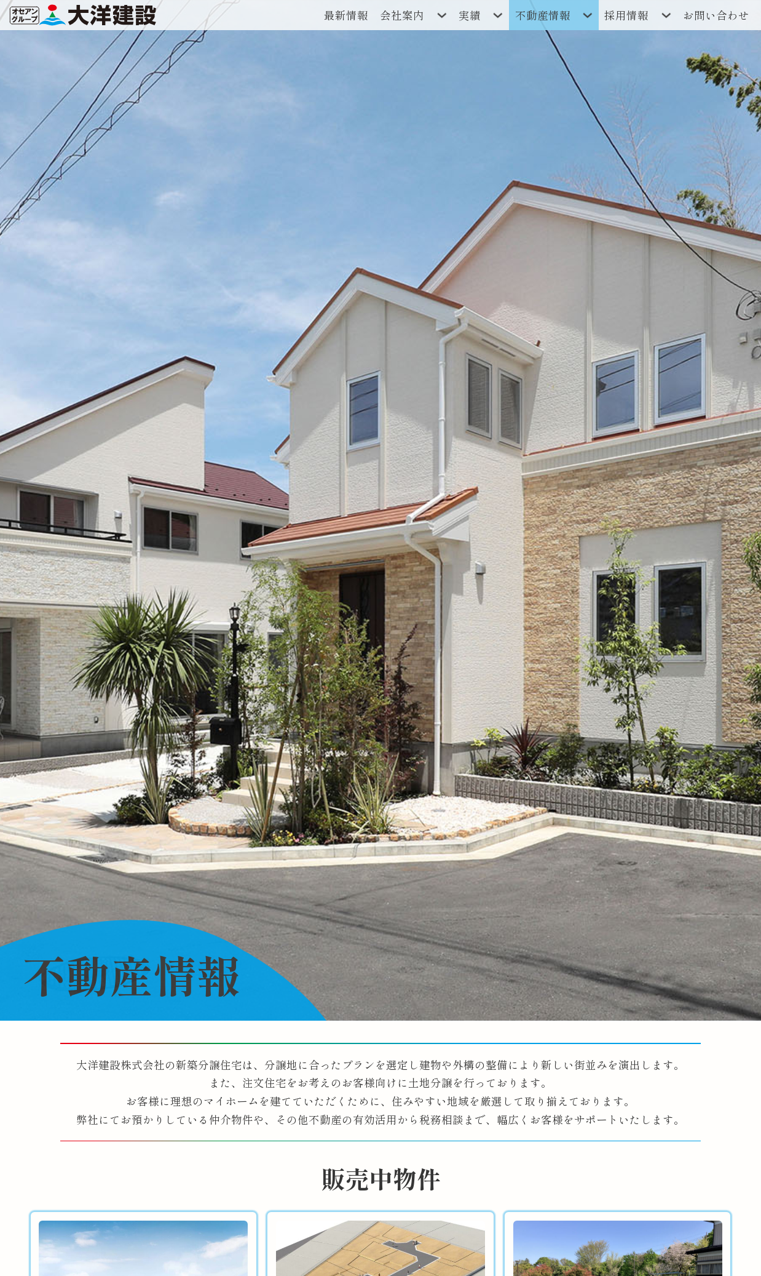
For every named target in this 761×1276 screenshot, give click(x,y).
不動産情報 (542, 15)
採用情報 (626, 15)
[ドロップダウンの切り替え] (441, 15)
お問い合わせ (716, 15)
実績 (470, 15)
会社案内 (402, 15)
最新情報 (346, 15)
